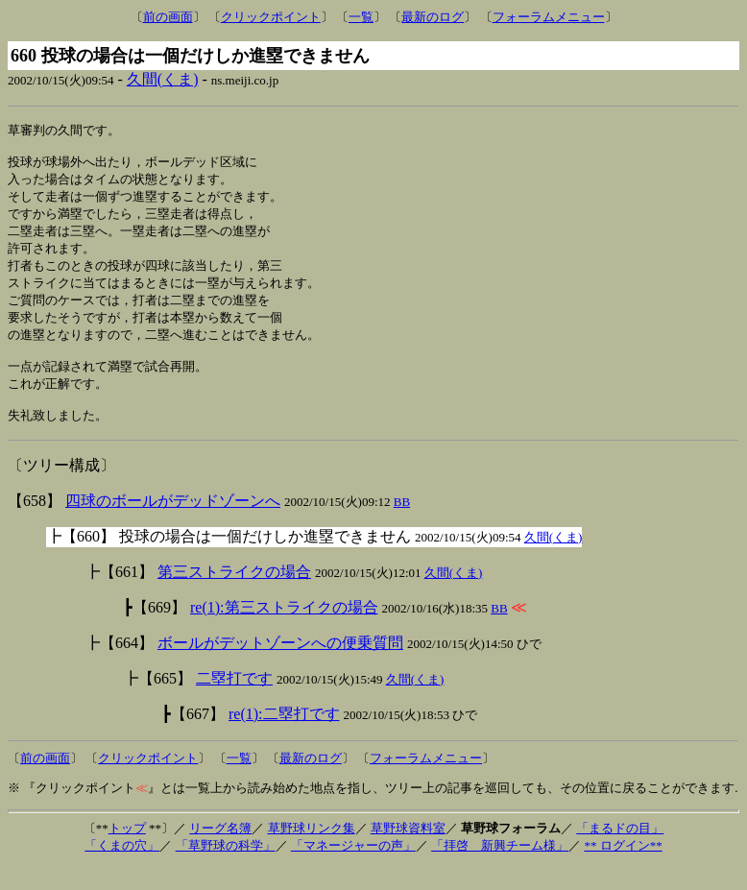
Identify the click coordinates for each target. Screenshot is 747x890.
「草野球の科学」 (226, 868)
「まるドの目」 (619, 851)
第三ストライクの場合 (234, 595)
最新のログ (432, 17)
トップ (127, 851)
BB (402, 524)
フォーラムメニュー (549, 17)
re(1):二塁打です (284, 737)
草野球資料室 (408, 851)
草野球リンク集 (311, 851)
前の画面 (168, 17)
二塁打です (234, 701)
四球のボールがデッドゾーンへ (172, 524)
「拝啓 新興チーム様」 (499, 868)
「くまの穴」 (121, 868)
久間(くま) (163, 79)
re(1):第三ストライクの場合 (284, 630)
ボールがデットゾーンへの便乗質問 (280, 666)
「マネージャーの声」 (353, 868)
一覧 (361, 17)
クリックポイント (271, 17)
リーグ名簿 (220, 851)
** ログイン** (623, 868)
